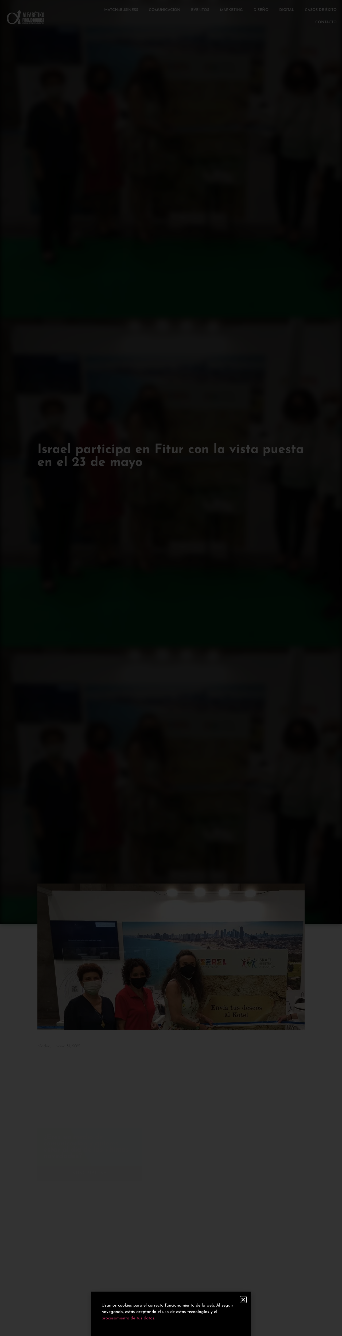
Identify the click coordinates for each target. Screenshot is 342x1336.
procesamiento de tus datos (128, 1318)
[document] (171, 668)
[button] (243, 1299)
